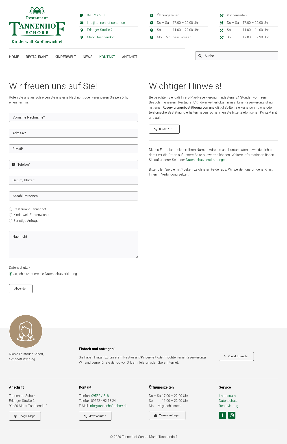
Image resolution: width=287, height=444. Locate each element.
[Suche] (237, 55)
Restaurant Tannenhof (29, 209)
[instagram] (231, 415)
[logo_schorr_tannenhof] (37, 8)
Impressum (227, 396)
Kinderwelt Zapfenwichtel (31, 215)
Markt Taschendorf (101, 37)
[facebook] (222, 415)
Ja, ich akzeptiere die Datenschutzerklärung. (45, 274)
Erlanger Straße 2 (100, 30)
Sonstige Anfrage (26, 221)
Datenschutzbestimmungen (206, 160)
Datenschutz (228, 401)
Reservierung (228, 406)
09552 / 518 (95, 15)
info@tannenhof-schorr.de (106, 23)
